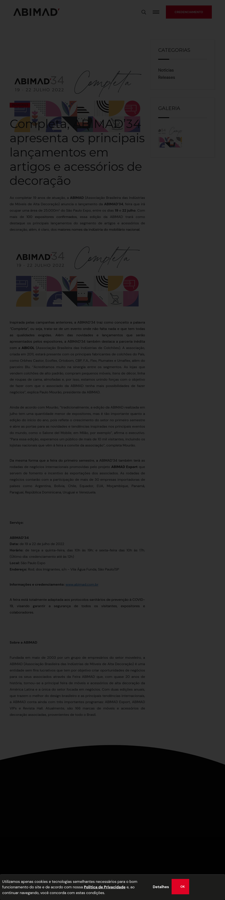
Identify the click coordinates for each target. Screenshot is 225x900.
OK (182, 887)
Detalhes (161, 886)
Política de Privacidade (105, 887)
